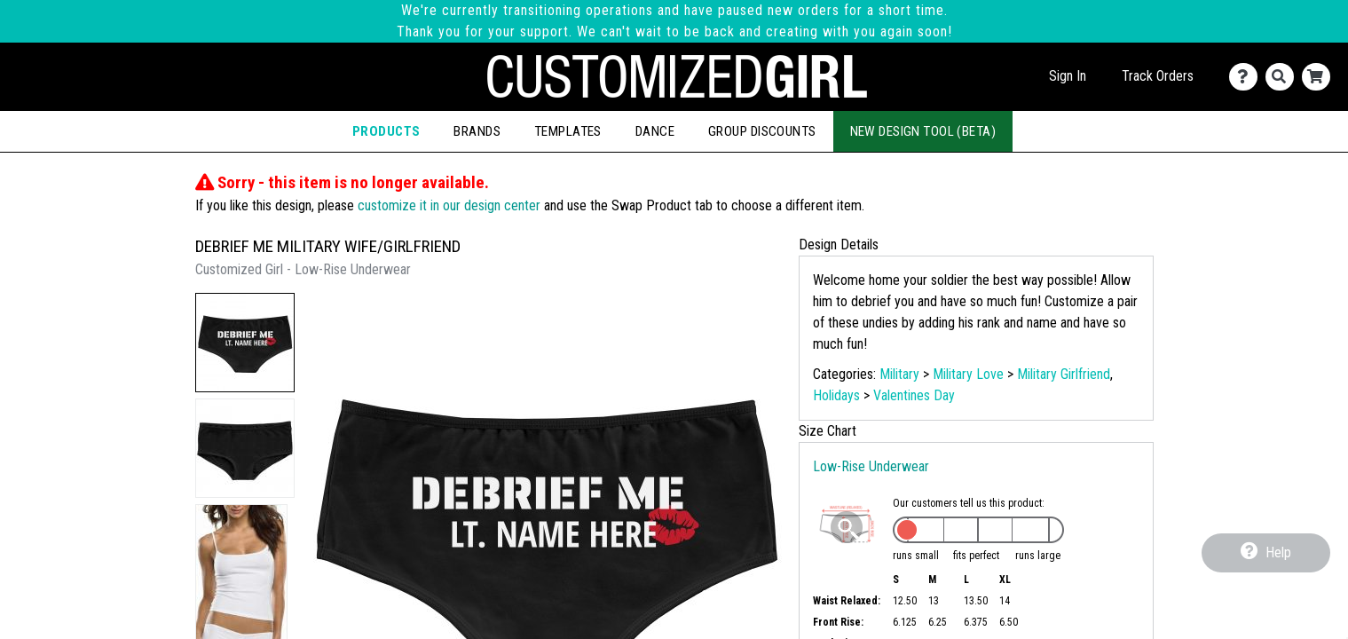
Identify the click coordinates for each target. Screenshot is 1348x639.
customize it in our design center (449, 205)
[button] (245, 342)
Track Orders (1158, 75)
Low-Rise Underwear (871, 466)
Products (386, 131)
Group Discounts (762, 131)
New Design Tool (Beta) (923, 131)
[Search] (1283, 77)
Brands (477, 131)
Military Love (968, 374)
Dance (654, 131)
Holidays (836, 395)
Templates (568, 131)
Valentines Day (914, 395)
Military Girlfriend (1063, 374)
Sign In (1067, 75)
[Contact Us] (1247, 77)
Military (899, 374)
